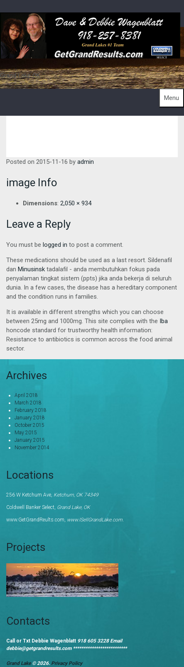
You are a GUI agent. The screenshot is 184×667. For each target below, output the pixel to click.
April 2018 (26, 395)
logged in (55, 244)
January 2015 (30, 440)
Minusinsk (31, 269)
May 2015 (26, 433)
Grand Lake (19, 663)
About (160, 130)
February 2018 (31, 410)
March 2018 (28, 403)
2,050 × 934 (75, 203)
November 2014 (32, 447)
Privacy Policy (66, 663)
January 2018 (30, 418)
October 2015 (29, 425)
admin (85, 162)
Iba (163, 321)
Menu (171, 98)
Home (129, 130)
